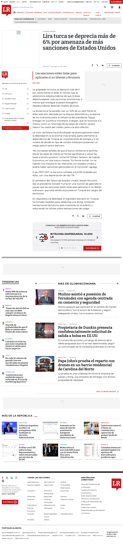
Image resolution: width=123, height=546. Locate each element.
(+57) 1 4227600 (8, 494)
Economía (64, 491)
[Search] (105, 7)
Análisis (63, 482)
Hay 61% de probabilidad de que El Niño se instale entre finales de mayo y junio (16, 328)
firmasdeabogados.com (69, 532)
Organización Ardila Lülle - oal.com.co (112, 534)
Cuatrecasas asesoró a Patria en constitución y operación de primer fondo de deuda (111, 431)
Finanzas (30, 499)
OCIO (45, 12)
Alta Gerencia (49, 482)
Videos (46, 520)
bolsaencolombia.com (90, 532)
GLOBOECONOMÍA (54, 12)
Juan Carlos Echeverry (78, 19)
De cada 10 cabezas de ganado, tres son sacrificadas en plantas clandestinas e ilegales (16, 361)
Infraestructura (49, 505)
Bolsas (22, 444)
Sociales (63, 444)
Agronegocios (33, 482)
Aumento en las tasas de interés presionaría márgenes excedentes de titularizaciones (68, 431)
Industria (105, 423)
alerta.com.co (7, 538)
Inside (63, 505)
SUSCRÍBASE (116, 2)
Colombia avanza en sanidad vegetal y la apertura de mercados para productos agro (111, 452)
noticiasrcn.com (84, 535)
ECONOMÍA (29, 12)
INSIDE (117, 12)
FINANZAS (20, 12)
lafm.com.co (98, 535)
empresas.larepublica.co (47, 532)
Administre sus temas (12, 128)
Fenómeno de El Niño (98, 19)
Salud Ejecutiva (66, 514)
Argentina (23, 423)
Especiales (48, 496)
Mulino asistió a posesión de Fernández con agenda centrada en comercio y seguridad (85, 298)
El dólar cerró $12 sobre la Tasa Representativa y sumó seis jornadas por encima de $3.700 (28, 453)
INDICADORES (109, 12)
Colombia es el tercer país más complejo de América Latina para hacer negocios (16, 345)
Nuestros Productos (89, 490)
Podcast (30, 514)
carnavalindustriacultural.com (38, 535)
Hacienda (8, 339)
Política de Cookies (88, 507)
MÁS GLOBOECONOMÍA (106, 391)
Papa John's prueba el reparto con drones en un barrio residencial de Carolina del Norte (86, 365)
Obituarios (48, 508)
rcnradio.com (70, 535)
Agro (50, 19)
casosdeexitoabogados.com (13, 535)
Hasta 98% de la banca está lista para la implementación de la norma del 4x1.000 (16, 295)
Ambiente (9, 322)
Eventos (64, 496)
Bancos (8, 289)
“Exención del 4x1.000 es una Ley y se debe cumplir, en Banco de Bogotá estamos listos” (17, 311)
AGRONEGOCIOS (68, 12)
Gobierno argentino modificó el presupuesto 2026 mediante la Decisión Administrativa (28, 431)
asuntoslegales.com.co (11, 532)
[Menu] (15, 12)
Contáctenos (86, 493)
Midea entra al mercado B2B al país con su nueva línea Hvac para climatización (70, 452)
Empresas (31, 496)
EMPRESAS (38, 12)
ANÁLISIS (78, 12)
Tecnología (10, 372)
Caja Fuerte (48, 485)
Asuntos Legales (33, 485)
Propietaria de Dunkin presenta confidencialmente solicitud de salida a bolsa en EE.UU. (85, 331)
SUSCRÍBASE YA (92, 248)
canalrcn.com (57, 535)
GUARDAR (114, 65)
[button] (36, 238)
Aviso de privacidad (88, 496)
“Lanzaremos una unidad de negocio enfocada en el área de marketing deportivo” (16, 378)
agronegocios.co (29, 532)
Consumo (31, 491)
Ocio (62, 508)
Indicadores (32, 505)
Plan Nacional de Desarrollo (26, 22)
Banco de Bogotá (60, 19)
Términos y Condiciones (90, 499)
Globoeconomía (67, 499)
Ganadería (42, 19)
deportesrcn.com (22, 538)
